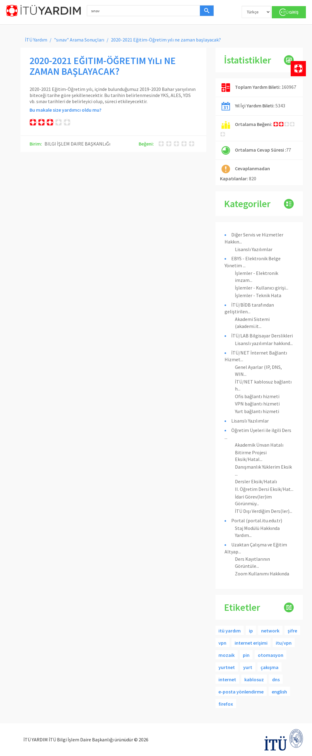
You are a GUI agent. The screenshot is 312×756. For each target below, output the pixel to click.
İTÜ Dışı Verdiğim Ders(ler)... (263, 511)
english (279, 692)
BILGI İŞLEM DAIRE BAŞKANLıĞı (77, 144)
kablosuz (254, 679)
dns (276, 679)
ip (251, 631)
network (270, 631)
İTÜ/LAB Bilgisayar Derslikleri (262, 336)
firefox (225, 704)
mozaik (226, 655)
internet (227, 679)
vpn (222, 643)
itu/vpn (284, 643)
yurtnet (226, 667)
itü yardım (229, 631)
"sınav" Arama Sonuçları (79, 40)
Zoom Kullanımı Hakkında (262, 574)
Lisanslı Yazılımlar (253, 249)
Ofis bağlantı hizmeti (257, 396)
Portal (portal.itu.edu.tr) (256, 520)
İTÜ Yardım (36, 40)
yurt (247, 667)
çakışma (269, 667)
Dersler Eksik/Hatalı (256, 481)
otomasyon (270, 655)
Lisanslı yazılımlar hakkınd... (264, 343)
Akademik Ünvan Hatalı (259, 445)
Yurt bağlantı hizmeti (257, 411)
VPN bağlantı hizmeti (257, 404)
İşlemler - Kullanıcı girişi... (261, 288)
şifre (292, 631)
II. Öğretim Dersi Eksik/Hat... (264, 489)
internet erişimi (251, 643)
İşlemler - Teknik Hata (258, 295)
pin (246, 655)
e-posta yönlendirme (241, 692)
